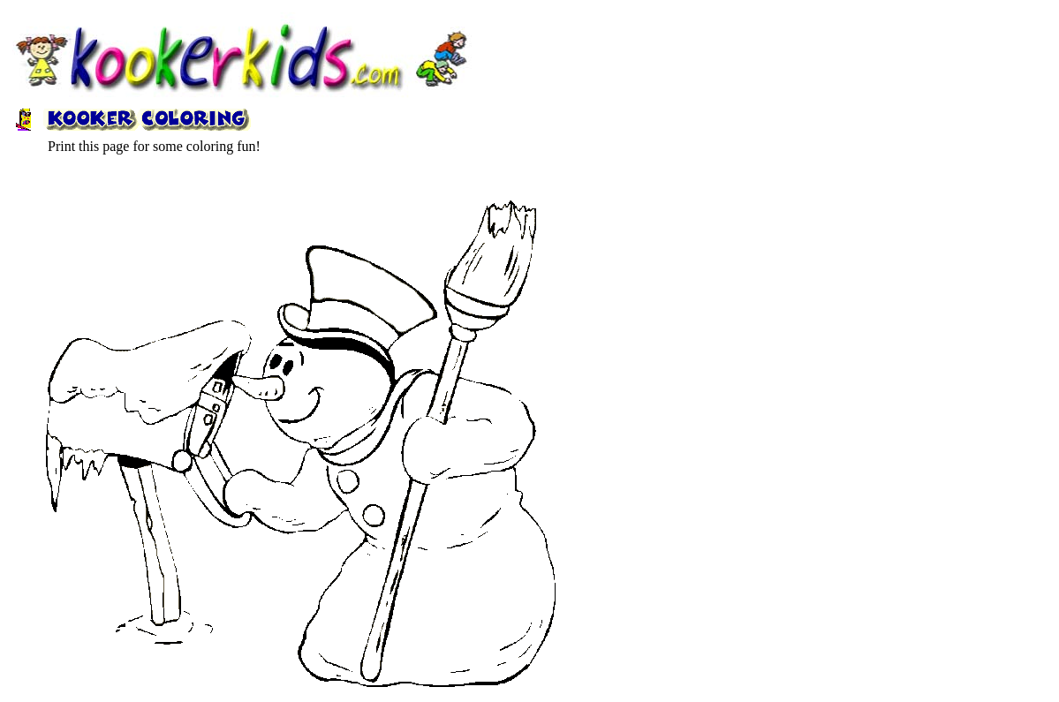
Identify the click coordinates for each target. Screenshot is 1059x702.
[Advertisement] (529, 136)
